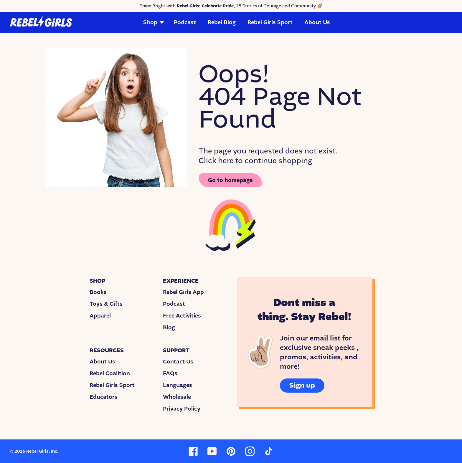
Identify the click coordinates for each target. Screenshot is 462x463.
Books (98, 292)
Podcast (185, 22)
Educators (104, 397)
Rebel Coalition (110, 373)
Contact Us (178, 362)
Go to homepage (230, 180)
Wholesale (177, 397)
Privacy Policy (181, 409)
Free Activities (182, 316)
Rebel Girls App (183, 292)
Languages (177, 385)
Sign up (302, 385)
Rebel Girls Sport (270, 22)
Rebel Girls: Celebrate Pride (205, 6)
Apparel (100, 316)
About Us (317, 22)
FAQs (170, 373)
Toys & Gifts (106, 304)
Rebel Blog (222, 22)
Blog (169, 327)
